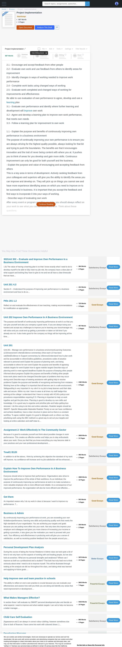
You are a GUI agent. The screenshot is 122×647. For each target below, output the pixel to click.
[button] (4, 4)
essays (12, 9)
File (44, 49)
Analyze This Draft (44, 27)
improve (28, 110)
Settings (69, 49)
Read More (113, 267)
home (4, 9)
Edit (51, 49)
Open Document (25, 27)
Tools (59, 49)
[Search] (87, 4)
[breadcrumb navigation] (61, 9)
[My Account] (117, 4)
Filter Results (81, 49)
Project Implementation (27, 9)
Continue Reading (46, 204)
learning (10, 102)
